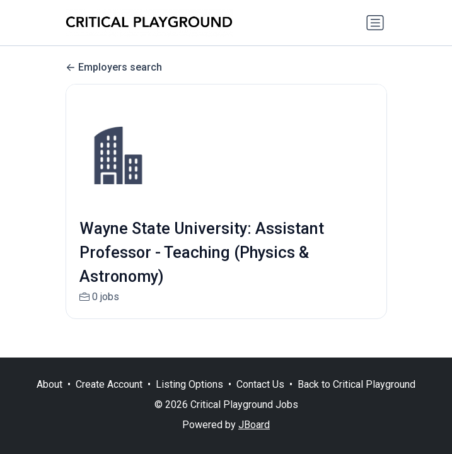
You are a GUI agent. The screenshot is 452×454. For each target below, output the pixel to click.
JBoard (254, 425)
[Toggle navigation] (375, 23)
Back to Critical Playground (356, 384)
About (49, 384)
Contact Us (260, 384)
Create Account (109, 384)
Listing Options (189, 384)
